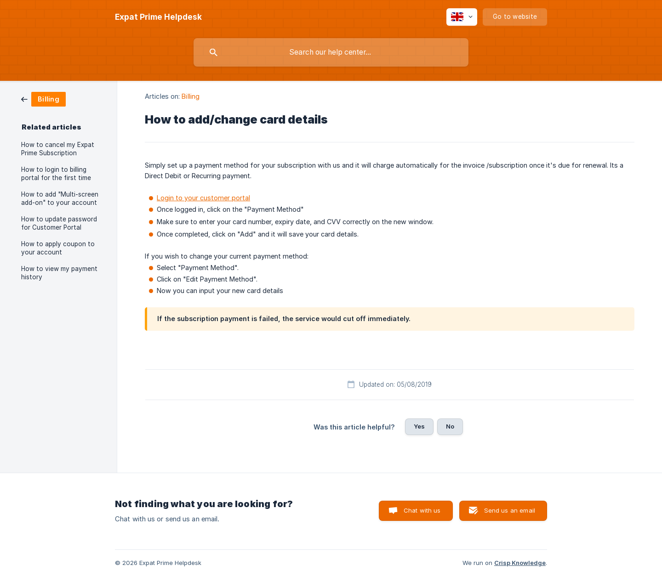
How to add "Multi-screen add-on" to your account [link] (59, 198)
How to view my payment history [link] (59, 273)
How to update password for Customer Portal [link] (59, 223)
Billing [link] (191, 96)
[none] (158, 17)
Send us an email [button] (509, 510)
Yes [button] (419, 426)
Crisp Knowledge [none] (520, 562)
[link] (43, 98)
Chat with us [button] (422, 510)
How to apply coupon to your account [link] (58, 248)
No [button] (450, 426)
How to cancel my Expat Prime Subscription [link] (57, 149)
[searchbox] (331, 52)
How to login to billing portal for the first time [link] (56, 173)
